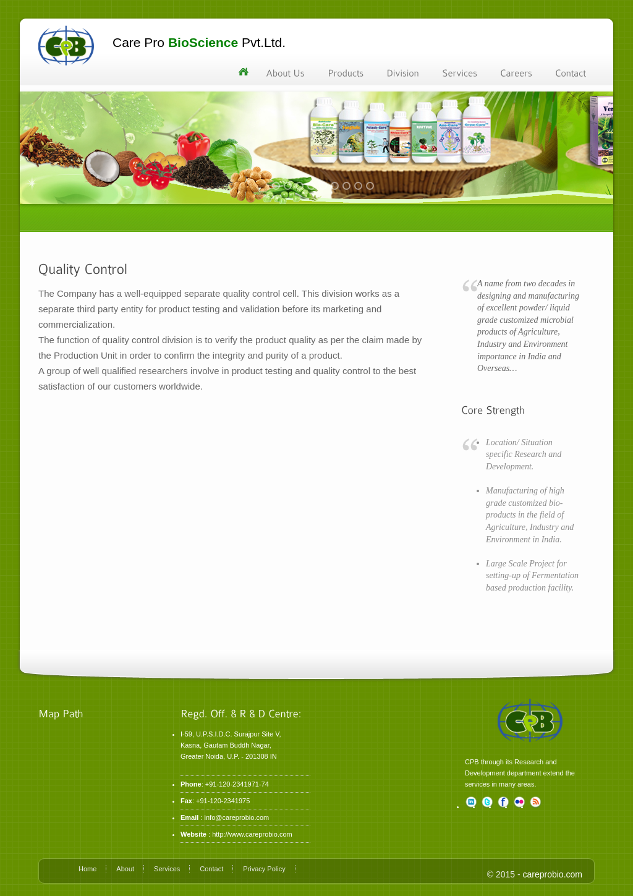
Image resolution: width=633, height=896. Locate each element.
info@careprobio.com (237, 817)
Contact (211, 869)
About (125, 869)
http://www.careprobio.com (252, 834)
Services (167, 869)
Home (87, 869)
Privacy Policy (264, 869)
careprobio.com (553, 874)
